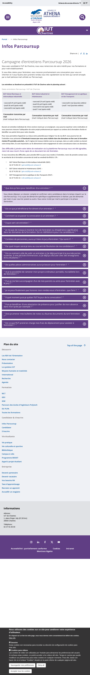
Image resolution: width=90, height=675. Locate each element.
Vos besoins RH (8, 480)
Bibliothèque (7, 450)
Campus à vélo (8, 454)
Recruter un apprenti (11, 488)
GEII (3, 397)
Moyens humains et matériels (14, 371)
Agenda (5, 382)
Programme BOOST (10, 458)
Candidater (6, 427)
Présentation (7, 363)
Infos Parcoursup (9, 424)
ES (85, 3)
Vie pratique (7, 442)
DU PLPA (5, 409)
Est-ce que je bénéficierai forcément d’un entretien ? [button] (29, 209)
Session (14, 643)
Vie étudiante (8, 436)
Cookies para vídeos (19, 651)
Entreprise (7, 466)
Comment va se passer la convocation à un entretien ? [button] (30, 216)
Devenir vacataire (9, 476)
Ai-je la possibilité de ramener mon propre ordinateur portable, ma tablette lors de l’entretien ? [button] (41, 273)
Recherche (6, 378)
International (7, 374)
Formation (7, 387)
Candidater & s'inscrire (12, 417)
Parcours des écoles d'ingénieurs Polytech (19, 405)
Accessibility (7, 3)
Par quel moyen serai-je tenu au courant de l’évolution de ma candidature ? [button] (40, 246)
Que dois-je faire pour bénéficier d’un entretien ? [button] (28, 188)
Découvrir (6, 349)
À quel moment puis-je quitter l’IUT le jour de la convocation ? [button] (33, 297)
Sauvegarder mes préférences (22, 666)
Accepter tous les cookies (20, 672)
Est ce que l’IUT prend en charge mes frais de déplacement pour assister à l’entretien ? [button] (39, 324)
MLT (3, 393)
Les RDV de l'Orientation (12, 355)
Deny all (41, 666)
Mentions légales (44, 551)
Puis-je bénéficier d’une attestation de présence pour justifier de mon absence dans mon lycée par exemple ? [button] (41, 305)
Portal (4, 39)
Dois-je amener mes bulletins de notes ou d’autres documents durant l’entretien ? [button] (42, 315)
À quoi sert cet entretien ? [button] (17, 223)
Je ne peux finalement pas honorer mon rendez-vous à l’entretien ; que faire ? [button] (41, 290)
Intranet (70, 548)
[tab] (45, 188)
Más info (12, 638)
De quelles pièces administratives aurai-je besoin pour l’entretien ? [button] (36, 265)
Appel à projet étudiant (12, 461)
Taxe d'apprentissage (11, 484)
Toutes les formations (11, 412)
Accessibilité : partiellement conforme (29, 548)
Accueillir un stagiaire (11, 492)
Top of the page (74, 345)
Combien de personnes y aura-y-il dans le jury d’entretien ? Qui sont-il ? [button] (38, 239)
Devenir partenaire (10, 473)
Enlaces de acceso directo (69, 3)
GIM (3, 401)
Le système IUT (8, 367)
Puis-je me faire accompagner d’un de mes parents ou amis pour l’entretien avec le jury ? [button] (42, 282)
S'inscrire (6, 431)
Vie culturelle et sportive (12, 446)
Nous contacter (8, 359)
